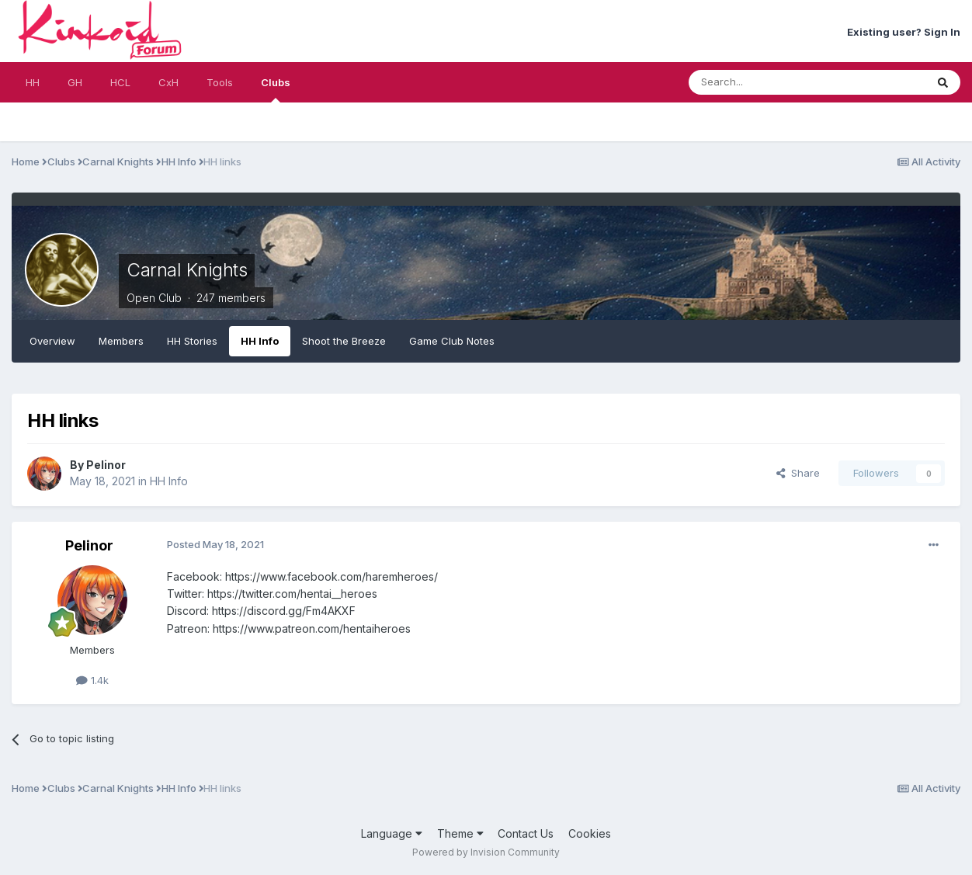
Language (391, 833)
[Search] (767, 82)
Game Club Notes (452, 341)
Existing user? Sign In (903, 32)
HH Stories (192, 341)
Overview (52, 341)
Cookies (589, 833)
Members (121, 341)
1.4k (92, 680)
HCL (120, 82)
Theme (460, 833)
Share (798, 473)
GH (75, 82)
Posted (215, 544)
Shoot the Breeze (344, 341)
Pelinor (106, 464)
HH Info (260, 341)
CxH (168, 82)
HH (33, 82)
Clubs (275, 89)
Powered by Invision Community (486, 852)
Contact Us (526, 833)
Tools (220, 82)
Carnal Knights (187, 270)
